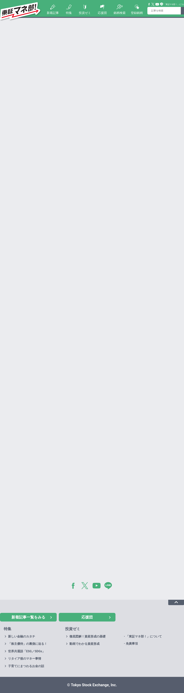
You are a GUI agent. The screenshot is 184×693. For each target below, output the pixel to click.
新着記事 (53, 13)
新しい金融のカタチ (21, 636)
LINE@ (109, 586)
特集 (69, 13)
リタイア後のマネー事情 (24, 658)
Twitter (153, 4)
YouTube (157, 4)
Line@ (162, 4)
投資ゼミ (85, 13)
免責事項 (132, 643)
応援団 (102, 13)
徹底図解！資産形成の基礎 (87, 636)
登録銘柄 (137, 13)
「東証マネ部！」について (144, 636)
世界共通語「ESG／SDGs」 (26, 651)
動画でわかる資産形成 (84, 644)
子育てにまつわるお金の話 (26, 666)
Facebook (149, 4)
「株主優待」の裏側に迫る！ (27, 644)
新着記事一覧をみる (28, 617)
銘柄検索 (120, 13)
